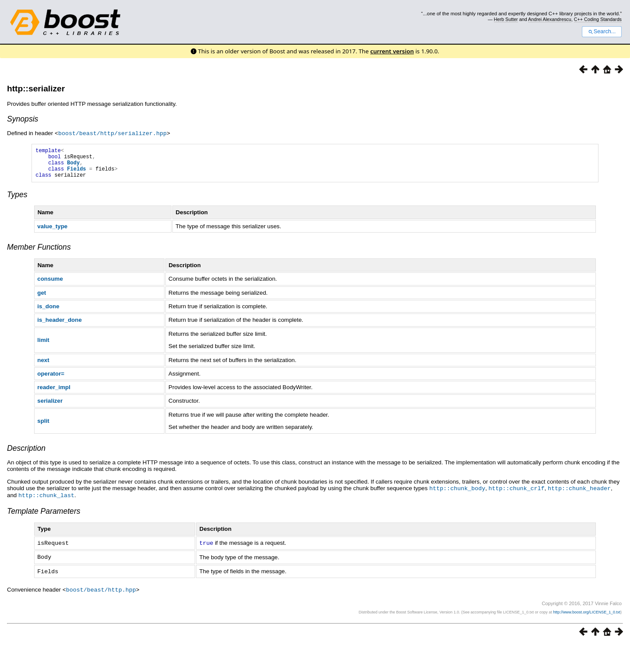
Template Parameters (43, 516)
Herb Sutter (506, 19)
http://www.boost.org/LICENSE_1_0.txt (586, 615)
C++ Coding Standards (598, 19)
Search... (602, 31)
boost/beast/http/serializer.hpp (112, 133)
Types (17, 200)
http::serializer (36, 88)
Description (26, 454)
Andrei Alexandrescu (549, 19)
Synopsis (22, 119)
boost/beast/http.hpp (101, 593)
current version (392, 51)
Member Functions (39, 253)
